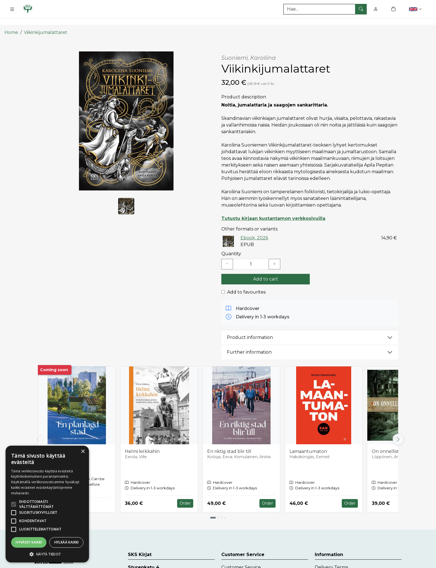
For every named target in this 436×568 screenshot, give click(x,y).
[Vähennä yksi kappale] (227, 254)
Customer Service (241, 558)
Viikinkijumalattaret (45, 23)
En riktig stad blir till (229, 442)
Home (11, 23)
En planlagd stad (61, 442)
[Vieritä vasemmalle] (37, 429)
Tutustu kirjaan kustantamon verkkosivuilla (273, 209)
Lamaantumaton (308, 442)
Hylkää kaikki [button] (66, 542)
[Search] (325, 9)
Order (185, 493)
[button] (416, 9)
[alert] (47, 504)
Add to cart (265, 269)
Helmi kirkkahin (142, 442)
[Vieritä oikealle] (398, 429)
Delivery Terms (331, 558)
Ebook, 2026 (254, 228)
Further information (249, 342)
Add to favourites (246, 282)
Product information (250, 328)
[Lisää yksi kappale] (274, 254)
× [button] (83, 452)
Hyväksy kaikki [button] (29, 542)
